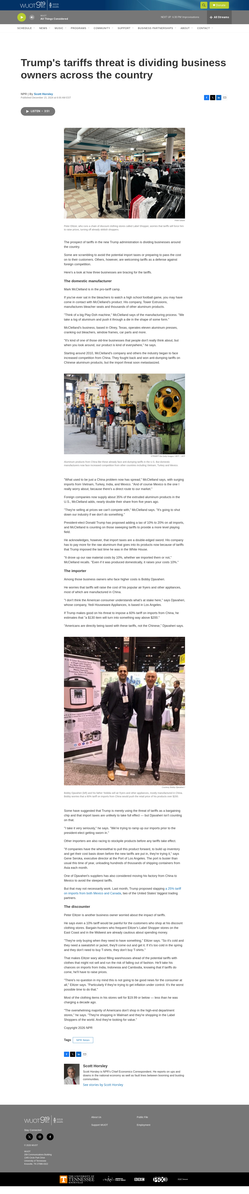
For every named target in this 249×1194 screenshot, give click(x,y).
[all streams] (219, 25)
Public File (142, 1125)
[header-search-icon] (205, 9)
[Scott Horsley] (72, 1082)
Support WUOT (99, 1132)
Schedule (24, 36)
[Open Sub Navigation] (34, 36)
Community (102, 36)
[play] (21, 25)
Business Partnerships (155, 36)
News (43, 36)
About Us (96, 1125)
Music (59, 36)
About (185, 36)
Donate (223, 9)
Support (124, 36)
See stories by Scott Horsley (103, 1092)
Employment (143, 1132)
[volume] (32, 25)
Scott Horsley (43, 101)
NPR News (83, 1047)
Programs (78, 36)
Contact (203, 36)
